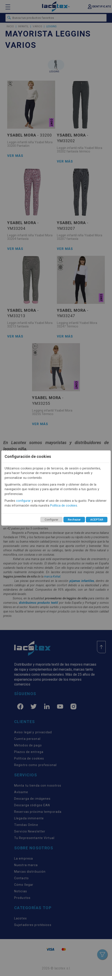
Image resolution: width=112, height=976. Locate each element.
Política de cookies (63, 505)
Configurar (51, 519)
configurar (23, 501)
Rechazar (74, 519)
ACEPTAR (96, 519)
